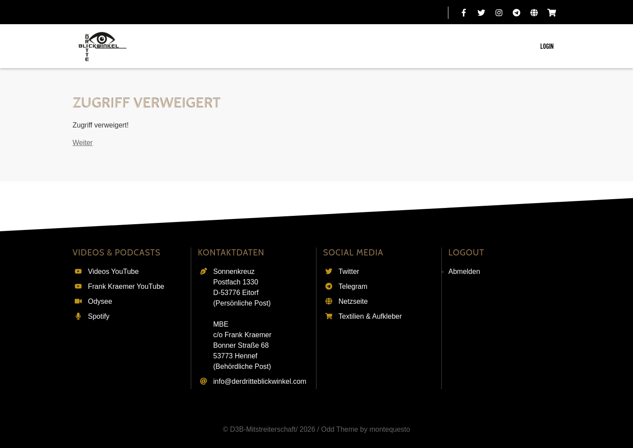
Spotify (98, 316)
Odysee (100, 301)
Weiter (83, 142)
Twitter (348, 271)
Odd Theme (339, 429)
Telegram (352, 286)
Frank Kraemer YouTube (126, 286)
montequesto (389, 429)
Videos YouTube (113, 271)
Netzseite (353, 301)
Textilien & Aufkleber (370, 316)
